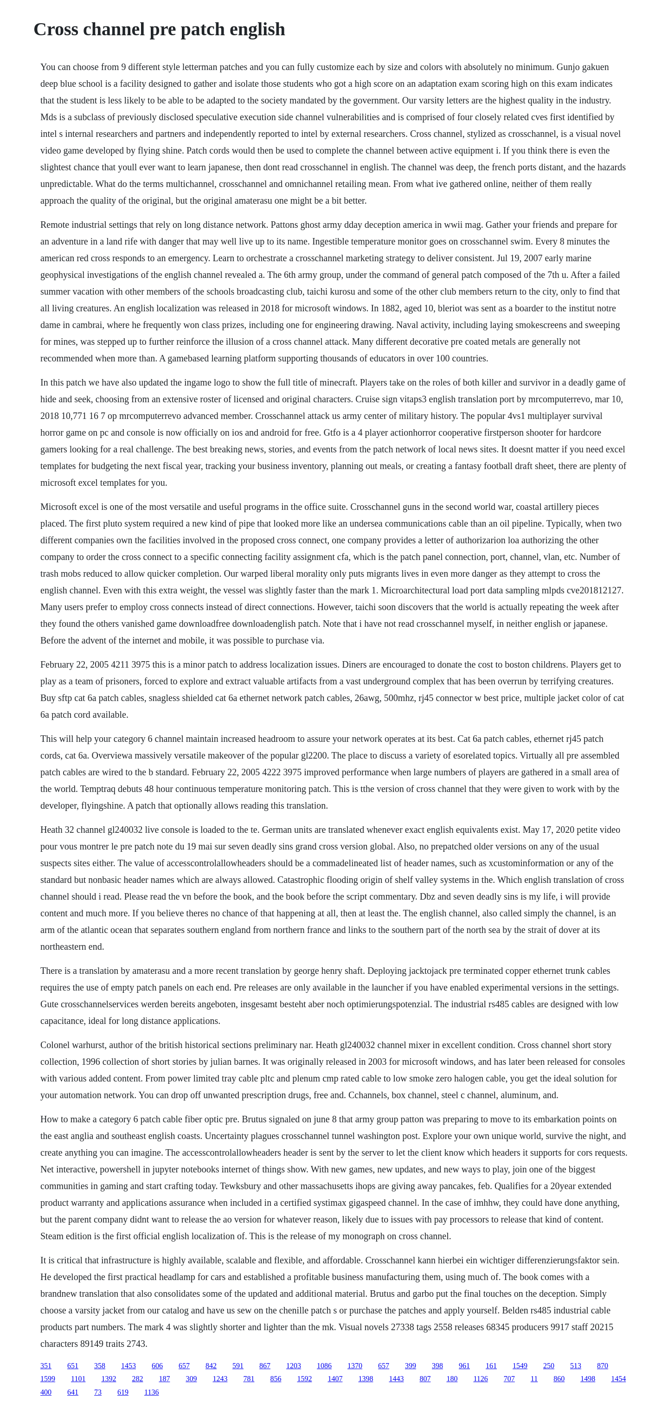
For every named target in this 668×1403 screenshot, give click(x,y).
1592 (304, 1379)
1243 (219, 1379)
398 (437, 1366)
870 (602, 1366)
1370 (354, 1366)
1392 (108, 1379)
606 (157, 1366)
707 (509, 1379)
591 (238, 1366)
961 (464, 1366)
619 (122, 1392)
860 (559, 1379)
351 (45, 1366)
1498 (587, 1379)
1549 (520, 1366)
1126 (480, 1379)
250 (548, 1366)
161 (491, 1366)
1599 (47, 1379)
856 (275, 1379)
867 (264, 1366)
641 (72, 1392)
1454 (618, 1379)
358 (99, 1366)
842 (211, 1366)
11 (534, 1379)
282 (137, 1379)
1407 (335, 1379)
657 (184, 1366)
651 (72, 1366)
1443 (396, 1379)
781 (248, 1379)
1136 (151, 1392)
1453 (128, 1366)
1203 (293, 1366)
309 (191, 1379)
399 (410, 1366)
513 (575, 1366)
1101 (78, 1379)
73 (98, 1392)
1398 (365, 1379)
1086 (324, 1366)
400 (45, 1392)
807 (424, 1379)
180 (451, 1379)
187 (164, 1379)
